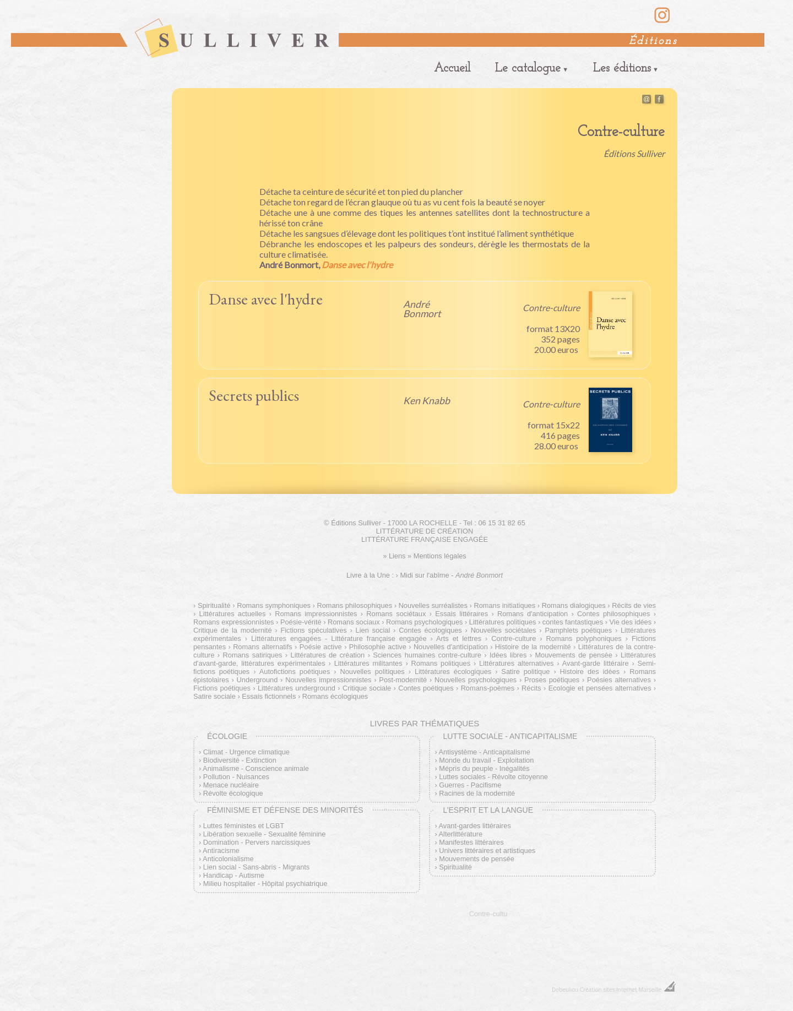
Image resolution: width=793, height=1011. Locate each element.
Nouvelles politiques (372, 671)
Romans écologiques (335, 696)
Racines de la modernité (477, 793)
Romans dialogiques (574, 605)
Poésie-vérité (301, 622)
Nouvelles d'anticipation (451, 647)
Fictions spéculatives (313, 630)
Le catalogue (528, 68)
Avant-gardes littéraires (475, 826)
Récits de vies (634, 605)
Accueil (452, 68)
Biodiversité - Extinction (239, 760)
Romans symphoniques (274, 605)
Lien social (373, 630)
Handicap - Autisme (233, 875)
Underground (257, 680)
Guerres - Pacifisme (470, 785)
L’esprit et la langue (488, 810)
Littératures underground (296, 688)
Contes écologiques (430, 630)
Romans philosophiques (354, 605)
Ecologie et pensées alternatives (599, 688)
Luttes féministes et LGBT (243, 826)
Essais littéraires (461, 614)
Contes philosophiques (613, 614)
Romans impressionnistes (316, 614)
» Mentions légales (437, 556)
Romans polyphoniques (584, 638)
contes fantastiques (572, 622)
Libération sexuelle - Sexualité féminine (264, 834)
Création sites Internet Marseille (621, 989)
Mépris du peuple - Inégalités (484, 768)
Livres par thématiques (424, 723)
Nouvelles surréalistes (433, 605)
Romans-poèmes (487, 688)
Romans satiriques (253, 655)
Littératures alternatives (516, 663)
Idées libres (508, 655)
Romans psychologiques (424, 622)
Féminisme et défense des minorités (285, 810)
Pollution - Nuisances (236, 777)
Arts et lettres (458, 638)
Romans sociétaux (396, 614)
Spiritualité (214, 605)
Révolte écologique (233, 793)
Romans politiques (441, 663)
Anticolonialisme (228, 859)
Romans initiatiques (504, 605)
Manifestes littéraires (471, 842)
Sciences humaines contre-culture (427, 655)
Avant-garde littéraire (595, 663)
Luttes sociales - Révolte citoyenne (493, 777)
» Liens (394, 556)
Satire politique (525, 671)
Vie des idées (631, 622)
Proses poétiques (551, 680)
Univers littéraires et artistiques (487, 850)
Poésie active (321, 647)
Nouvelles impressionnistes (328, 680)
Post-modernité (403, 680)
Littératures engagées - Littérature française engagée (339, 638)
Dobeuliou (565, 989)
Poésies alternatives (619, 680)
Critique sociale (367, 688)
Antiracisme (221, 850)
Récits (531, 688)
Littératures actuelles (232, 614)
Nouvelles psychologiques (475, 680)
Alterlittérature (461, 834)
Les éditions (622, 68)
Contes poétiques (425, 688)
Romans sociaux (354, 622)
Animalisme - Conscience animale (256, 768)
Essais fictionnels (269, 696)
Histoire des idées (590, 671)
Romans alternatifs (262, 647)
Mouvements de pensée (573, 655)
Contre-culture (513, 638)
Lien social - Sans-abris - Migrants (256, 867)
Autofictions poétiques (294, 671)
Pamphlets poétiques (578, 630)
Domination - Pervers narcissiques (257, 842)
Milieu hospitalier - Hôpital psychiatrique (265, 883)
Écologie (227, 736)
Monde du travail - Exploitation (486, 760)
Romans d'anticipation (532, 614)
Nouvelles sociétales (503, 630)
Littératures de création (328, 655)
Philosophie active (377, 647)
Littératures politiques (502, 622)
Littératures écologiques (453, 671)
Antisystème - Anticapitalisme (484, 752)
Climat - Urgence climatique (246, 752)
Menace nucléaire (231, 785)
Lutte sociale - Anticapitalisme (510, 736)
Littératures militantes (368, 663)
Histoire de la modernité (533, 647)
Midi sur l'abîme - (451, 575)
